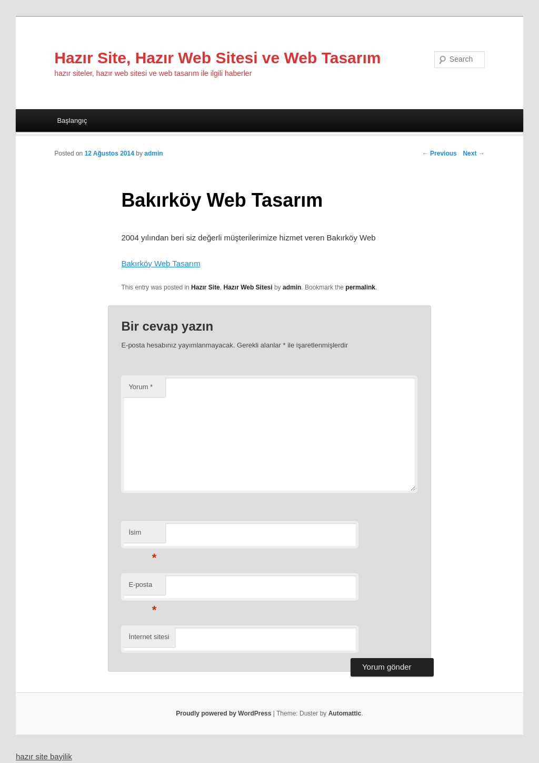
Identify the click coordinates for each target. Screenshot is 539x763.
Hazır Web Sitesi (247, 287)
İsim (142, 535)
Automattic (345, 713)
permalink (360, 287)
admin (153, 153)
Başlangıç (72, 120)
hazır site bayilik (44, 756)
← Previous (439, 153)
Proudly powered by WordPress (223, 713)
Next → (473, 153)
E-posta (142, 588)
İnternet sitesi (148, 637)
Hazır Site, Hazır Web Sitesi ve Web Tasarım (217, 57)
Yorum (140, 387)
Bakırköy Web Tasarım (160, 263)
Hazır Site (205, 287)
